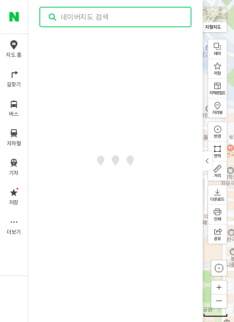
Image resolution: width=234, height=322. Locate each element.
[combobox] (115, 17)
